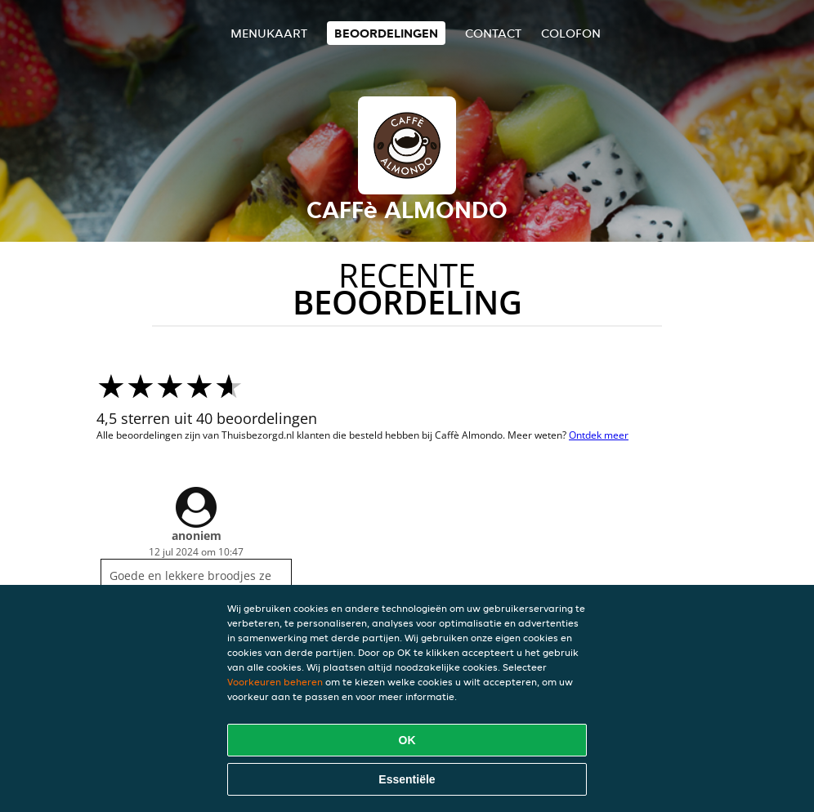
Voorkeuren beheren (275, 682)
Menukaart (268, 33)
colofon (571, 33)
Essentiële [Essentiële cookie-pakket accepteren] (406, 779)
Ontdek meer (598, 435)
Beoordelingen (386, 33)
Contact (493, 33)
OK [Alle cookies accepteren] (407, 740)
